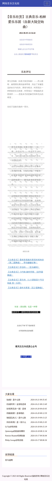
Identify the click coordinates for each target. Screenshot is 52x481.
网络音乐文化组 (10, 3)
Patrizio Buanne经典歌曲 (15, 436)
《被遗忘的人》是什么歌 (15, 418)
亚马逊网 (9, 460)
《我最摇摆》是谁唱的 (14, 413)
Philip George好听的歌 (14, 440)
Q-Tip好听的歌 (11, 427)
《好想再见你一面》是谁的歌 (15, 409)
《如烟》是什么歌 (12, 400)
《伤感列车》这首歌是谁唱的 (15, 404)
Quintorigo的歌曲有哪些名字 (15, 431)
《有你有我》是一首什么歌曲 (15, 422)
